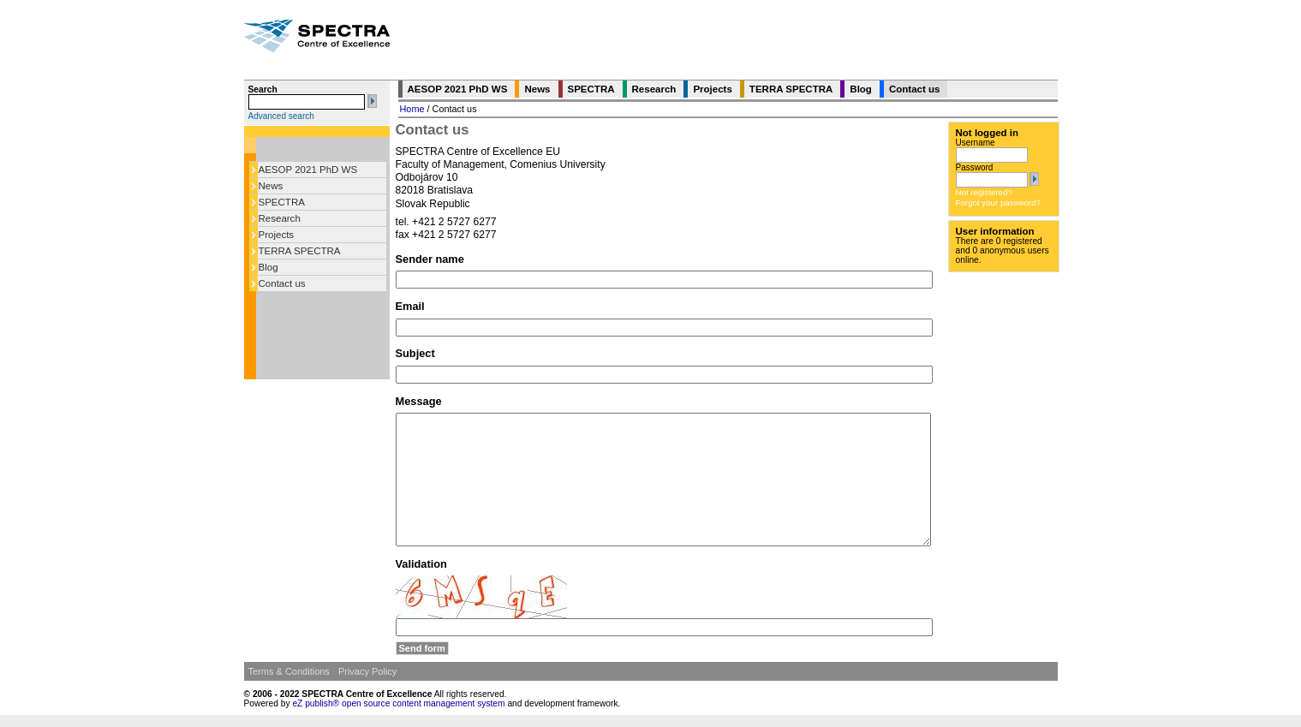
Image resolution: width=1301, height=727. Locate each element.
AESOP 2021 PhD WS (308, 169)
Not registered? (984, 192)
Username (975, 142)
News (271, 186)
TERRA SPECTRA (300, 251)
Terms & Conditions (289, 671)
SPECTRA (282, 202)
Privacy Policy (367, 671)
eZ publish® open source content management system (399, 703)
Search (263, 89)
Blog (268, 267)
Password (975, 167)
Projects (277, 234)
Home (412, 109)
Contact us (282, 283)
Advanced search (281, 116)
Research (280, 218)
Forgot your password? (998, 202)
